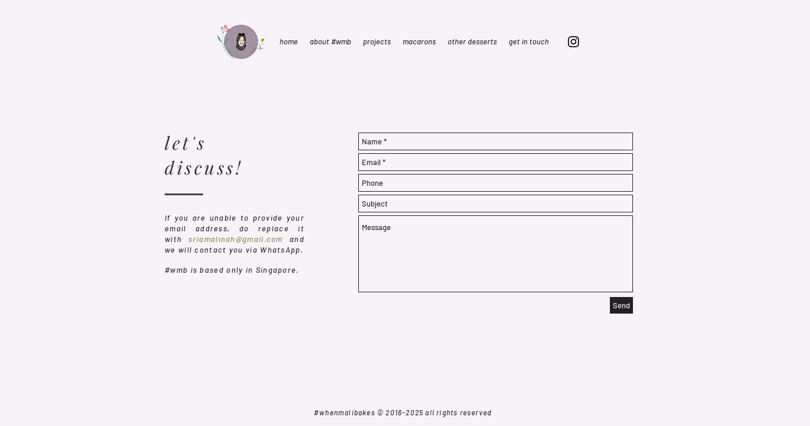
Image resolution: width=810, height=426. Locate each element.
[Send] (621, 305)
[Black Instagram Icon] (573, 41)
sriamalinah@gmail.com (235, 239)
